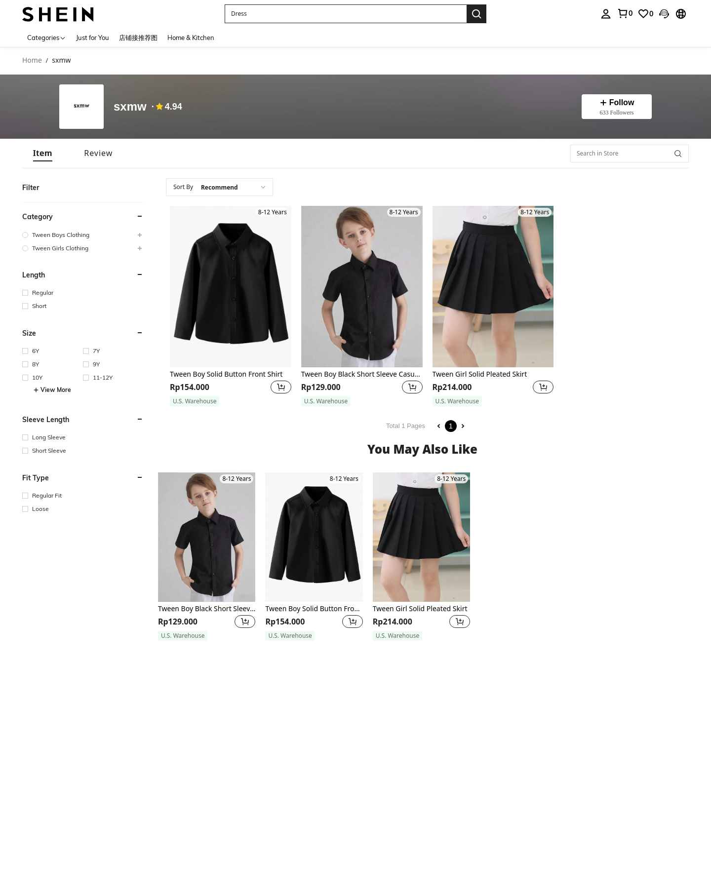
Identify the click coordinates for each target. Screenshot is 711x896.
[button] (346, 13)
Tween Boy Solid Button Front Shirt (226, 374)
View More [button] (52, 390)
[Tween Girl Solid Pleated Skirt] (493, 286)
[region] (191, 387)
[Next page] (463, 426)
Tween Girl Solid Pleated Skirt (480, 374)
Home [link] (32, 60)
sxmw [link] (61, 60)
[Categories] (46, 37)
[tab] (42, 153)
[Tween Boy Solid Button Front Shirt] (230, 286)
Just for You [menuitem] (92, 37)
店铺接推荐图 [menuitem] (138, 37)
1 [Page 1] (451, 426)
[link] (645, 14)
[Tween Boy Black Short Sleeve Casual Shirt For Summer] (362, 286)
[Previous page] (439, 426)
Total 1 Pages (405, 425)
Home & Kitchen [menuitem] (190, 37)
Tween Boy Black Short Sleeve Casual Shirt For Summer (362, 374)
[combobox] (219, 187)
